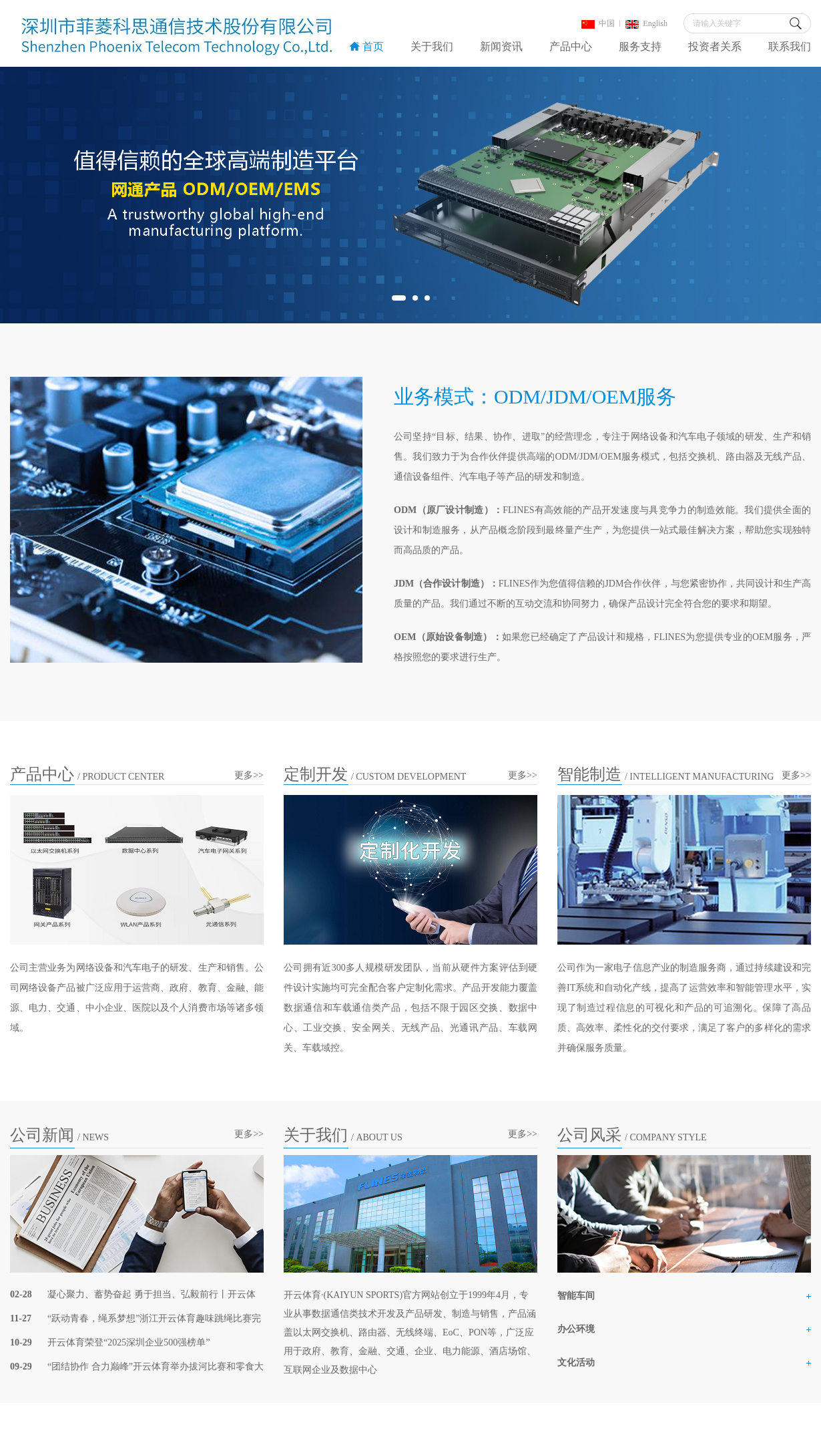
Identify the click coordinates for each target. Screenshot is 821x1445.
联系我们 (789, 46)
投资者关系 (715, 46)
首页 (367, 46)
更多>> (249, 775)
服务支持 (640, 46)
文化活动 (576, 1362)
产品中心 (570, 46)
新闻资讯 (501, 46)
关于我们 (431, 46)
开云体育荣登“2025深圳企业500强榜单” (128, 1342)
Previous (35, 195)
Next (785, 195)
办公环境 (576, 1329)
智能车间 (576, 1296)
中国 (598, 23)
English (646, 23)
